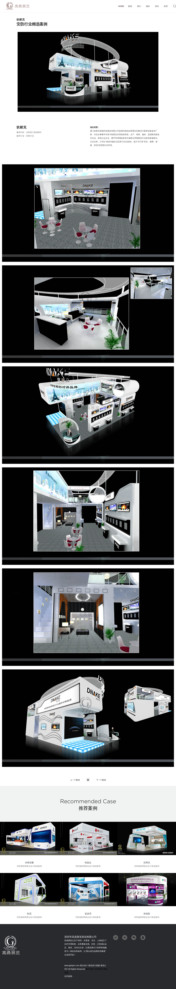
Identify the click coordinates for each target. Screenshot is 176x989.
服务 (147, 6)
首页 (121, 6)
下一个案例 (101, 780)
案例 (130, 6)
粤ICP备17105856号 (94, 969)
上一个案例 (75, 780)
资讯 (156, 6)
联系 (165, 6)
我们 (138, 6)
